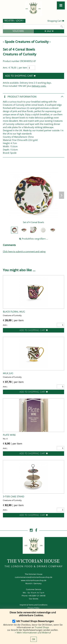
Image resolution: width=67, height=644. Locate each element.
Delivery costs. (39, 85)
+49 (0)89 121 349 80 (36, 595)
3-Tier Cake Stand (13, 496)
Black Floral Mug (14, 312)
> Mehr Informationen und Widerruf (33, 632)
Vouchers (18, 31)
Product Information (19, 97)
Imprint (23, 604)
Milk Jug (8, 373)
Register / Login (14, 21)
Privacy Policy (33, 608)
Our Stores (33, 598)
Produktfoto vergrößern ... (33, 238)
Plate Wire (9, 435)
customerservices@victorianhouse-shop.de (33, 577)
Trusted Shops (42, 627)
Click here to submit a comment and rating (24, 251)
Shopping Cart (55, 21)
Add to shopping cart (20, 76)
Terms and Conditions (37, 604)
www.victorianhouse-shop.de (33, 580)
